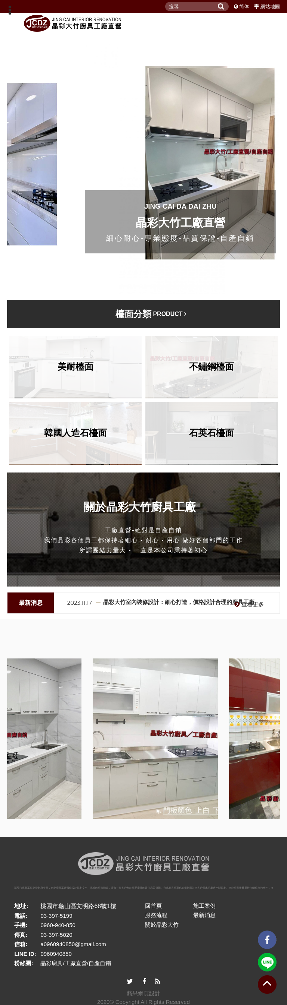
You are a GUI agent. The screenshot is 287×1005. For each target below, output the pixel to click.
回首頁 (153, 906)
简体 (244, 6)
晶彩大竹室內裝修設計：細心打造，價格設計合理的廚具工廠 (178, 602)
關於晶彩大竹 (162, 925)
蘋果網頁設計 (143, 993)
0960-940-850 (57, 925)
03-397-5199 (56, 916)
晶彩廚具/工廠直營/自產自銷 (75, 963)
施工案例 (204, 906)
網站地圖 (270, 6)
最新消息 (204, 915)
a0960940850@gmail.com (73, 944)
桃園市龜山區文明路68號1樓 (78, 906)
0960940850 (55, 954)
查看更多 (248, 604)
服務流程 (156, 915)
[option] (173, 603)
